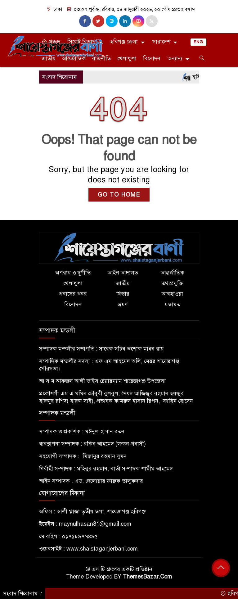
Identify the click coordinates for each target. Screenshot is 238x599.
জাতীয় (49, 58)
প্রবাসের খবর (73, 293)
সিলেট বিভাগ (81, 41)
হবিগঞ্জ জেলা (124, 41)
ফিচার (122, 293)
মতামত (172, 304)
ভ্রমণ (123, 304)
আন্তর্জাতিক (74, 58)
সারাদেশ (161, 41)
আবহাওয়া (172, 293)
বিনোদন (151, 58)
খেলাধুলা (127, 58)
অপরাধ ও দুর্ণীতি (73, 272)
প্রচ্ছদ (51, 41)
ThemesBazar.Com (147, 576)
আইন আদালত (123, 272)
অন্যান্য (175, 58)
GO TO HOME (119, 194)
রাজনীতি (101, 58)
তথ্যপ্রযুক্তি (172, 283)
